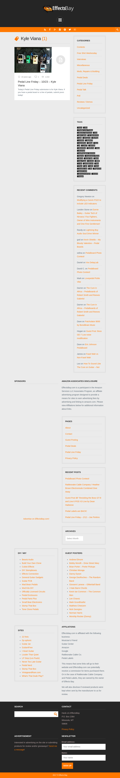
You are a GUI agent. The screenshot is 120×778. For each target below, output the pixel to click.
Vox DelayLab (92, 262)
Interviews (81, 59)
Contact (68, 434)
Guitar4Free (27, 647)
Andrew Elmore (76, 559)
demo (80, 158)
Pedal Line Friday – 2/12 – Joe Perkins (82, 517)
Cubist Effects (28, 567)
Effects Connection (30, 574)
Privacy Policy (71, 458)
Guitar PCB (27, 581)
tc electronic (94, 135)
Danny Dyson (75, 574)
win (86, 166)
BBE (98, 161)
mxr (95, 133)
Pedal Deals (82, 77)
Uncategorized (83, 108)
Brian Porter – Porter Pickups (82, 567)
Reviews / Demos (85, 102)
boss (80, 128)
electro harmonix (85, 133)
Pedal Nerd (27, 665)
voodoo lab (83, 169)
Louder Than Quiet (30, 654)
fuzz (96, 143)
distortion (82, 148)
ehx (85, 128)
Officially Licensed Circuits (33, 591)
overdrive (82, 143)
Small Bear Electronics (32, 602)
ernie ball (89, 158)
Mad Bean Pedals (30, 584)
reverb (95, 174)
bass (97, 158)
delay (90, 143)
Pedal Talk (81, 89)
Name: (64, 753)
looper (81, 176)
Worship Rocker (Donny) (80, 616)
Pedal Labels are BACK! (76, 511)
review (91, 161)
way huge (82, 161)
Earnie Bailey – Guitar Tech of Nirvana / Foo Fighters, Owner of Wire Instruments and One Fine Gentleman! (89, 216)
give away (82, 135)
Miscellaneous (83, 65)
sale (80, 138)
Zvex (80, 166)
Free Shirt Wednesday (87, 53)
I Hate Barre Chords (78, 588)
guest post (82, 171)
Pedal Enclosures (30, 595)
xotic (91, 166)
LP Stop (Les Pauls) (31, 658)
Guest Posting (71, 440)
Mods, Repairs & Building (88, 71)
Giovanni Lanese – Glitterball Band (84, 584)
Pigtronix (97, 169)
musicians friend (92, 156)
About (68, 428)
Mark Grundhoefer (77, 602)
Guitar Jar (26, 644)
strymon (81, 151)
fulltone (91, 148)
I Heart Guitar (28, 651)
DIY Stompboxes (29, 570)
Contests (81, 47)
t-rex (80, 163)
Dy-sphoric (27, 640)
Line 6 (84, 145)
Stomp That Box (29, 606)
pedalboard (89, 163)
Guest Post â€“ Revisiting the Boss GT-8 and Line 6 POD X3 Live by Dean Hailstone (83, 501)
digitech (89, 140)
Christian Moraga (77, 570)
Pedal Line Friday (85, 84)
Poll (78, 96)
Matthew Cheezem (77, 606)
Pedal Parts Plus (29, 598)
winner (92, 145)
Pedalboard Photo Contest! (77, 478)
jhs (91, 169)
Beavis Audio (28, 559)
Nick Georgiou (75, 609)
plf (79, 145)
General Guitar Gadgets (32, 577)
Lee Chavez (74, 598)
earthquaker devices (86, 153)
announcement (84, 174)
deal (98, 148)
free (97, 163)
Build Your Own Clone (31, 563)
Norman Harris (75, 613)
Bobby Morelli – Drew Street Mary (84, 563)
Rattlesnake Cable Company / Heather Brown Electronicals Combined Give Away (82, 488)
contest (81, 140)
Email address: (68, 742)
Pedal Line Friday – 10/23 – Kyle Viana (37, 83)
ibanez (81, 156)
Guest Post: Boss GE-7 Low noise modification (89, 334)
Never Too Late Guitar (32, 662)
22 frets (25, 637)
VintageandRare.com (31, 672)
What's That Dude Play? (32, 676)
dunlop (95, 138)
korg (97, 166)
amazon (87, 138)
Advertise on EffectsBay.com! (36, 519)
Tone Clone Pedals (30, 609)
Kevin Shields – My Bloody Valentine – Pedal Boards (89, 243)
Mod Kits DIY (28, 588)
